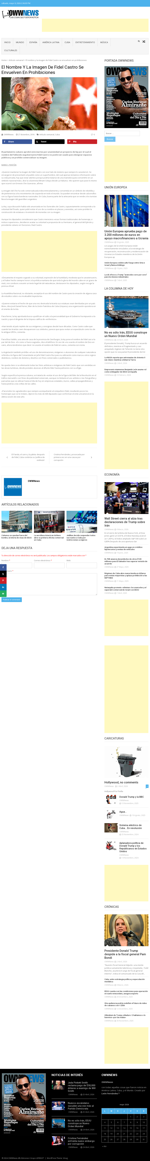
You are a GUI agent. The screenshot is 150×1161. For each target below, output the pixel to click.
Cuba (67, 42)
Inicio (7, 42)
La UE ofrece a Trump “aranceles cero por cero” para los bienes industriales (125, 276)
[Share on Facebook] (17, 141)
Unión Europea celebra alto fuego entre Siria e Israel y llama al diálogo (124, 264)
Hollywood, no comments (121, 782)
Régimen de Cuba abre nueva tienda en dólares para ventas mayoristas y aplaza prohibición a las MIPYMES (125, 575)
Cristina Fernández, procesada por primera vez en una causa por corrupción (69, 457)
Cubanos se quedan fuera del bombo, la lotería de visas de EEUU (16, 536)
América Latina (50, 42)
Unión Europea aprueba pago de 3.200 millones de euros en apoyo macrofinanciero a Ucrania (126, 235)
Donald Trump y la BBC (131, 797)
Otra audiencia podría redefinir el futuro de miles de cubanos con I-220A (125, 1004)
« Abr (104, 1146)
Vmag (65, 1158)
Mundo (20, 42)
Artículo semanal (16, 60)
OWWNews (9, 134)
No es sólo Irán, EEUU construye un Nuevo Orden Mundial (125, 334)
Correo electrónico (43, 560)
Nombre (5, 560)
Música (104, 42)
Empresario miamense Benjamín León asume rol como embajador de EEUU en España (125, 370)
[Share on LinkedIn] (3, 587)
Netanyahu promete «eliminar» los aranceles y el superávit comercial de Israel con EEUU (125, 588)
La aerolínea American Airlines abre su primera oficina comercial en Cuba (49, 537)
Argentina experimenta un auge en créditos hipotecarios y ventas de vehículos (123, 548)
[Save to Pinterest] (82, 141)
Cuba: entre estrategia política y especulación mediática (124, 980)
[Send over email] (3, 593)
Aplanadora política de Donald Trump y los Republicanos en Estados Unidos (133, 847)
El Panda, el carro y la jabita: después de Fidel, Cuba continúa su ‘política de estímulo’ (28, 457)
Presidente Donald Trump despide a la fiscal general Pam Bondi (125, 954)
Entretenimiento (85, 42)
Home (4, 60)
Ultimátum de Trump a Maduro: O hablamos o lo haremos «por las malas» (124, 1016)
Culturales (10, 50)
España (33, 42)
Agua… (123, 811)
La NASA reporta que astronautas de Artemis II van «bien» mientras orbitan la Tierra (124, 358)
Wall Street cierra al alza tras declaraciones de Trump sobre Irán (124, 522)
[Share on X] (50, 141)
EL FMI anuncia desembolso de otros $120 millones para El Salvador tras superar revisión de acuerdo (125, 561)
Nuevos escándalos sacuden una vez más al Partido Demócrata (81, 1106)
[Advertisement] (95, 25)
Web (69, 560)
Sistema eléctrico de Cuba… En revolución (130, 826)
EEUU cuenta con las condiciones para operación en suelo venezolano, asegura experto (126, 992)
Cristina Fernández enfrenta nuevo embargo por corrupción (81, 1141)
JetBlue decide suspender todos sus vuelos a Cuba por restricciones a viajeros (81, 537)
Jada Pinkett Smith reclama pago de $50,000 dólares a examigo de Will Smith (82, 1087)
